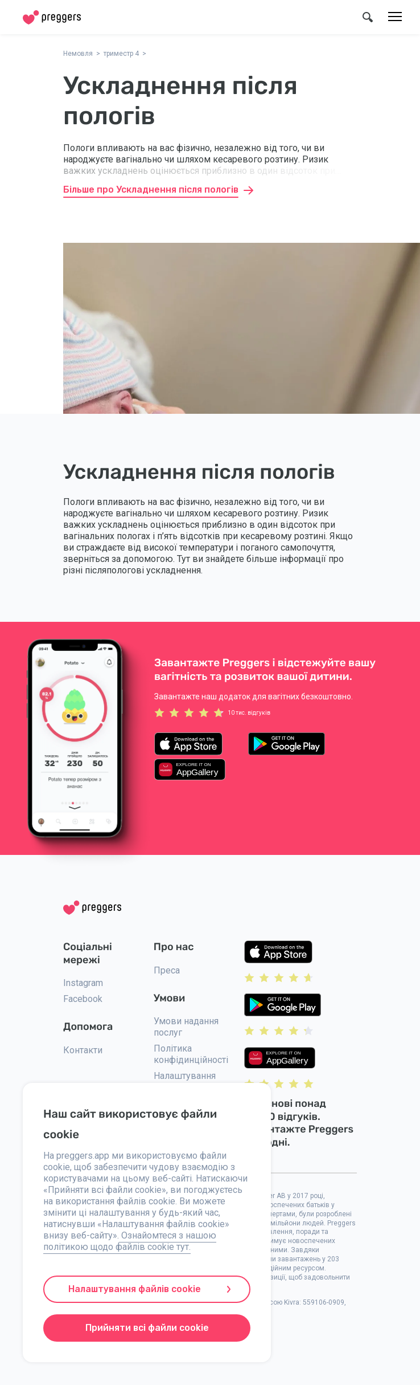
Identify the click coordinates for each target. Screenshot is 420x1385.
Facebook (82, 998)
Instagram (83, 982)
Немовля (78, 54)
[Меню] (395, 17)
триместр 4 (121, 54)
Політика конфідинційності (191, 1054)
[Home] (52, 17)
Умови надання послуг (186, 1027)
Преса (167, 970)
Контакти (82, 1050)
